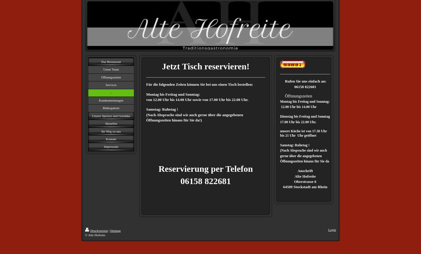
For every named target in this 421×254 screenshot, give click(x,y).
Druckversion (96, 230)
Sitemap (115, 230)
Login (332, 229)
